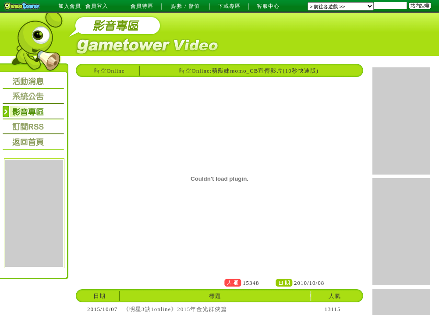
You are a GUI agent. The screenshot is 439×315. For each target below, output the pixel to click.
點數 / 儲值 (185, 6)
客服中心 (268, 6)
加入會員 (69, 6)
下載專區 (229, 6)
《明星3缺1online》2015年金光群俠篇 (175, 309)
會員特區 (142, 6)
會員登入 (96, 6)
